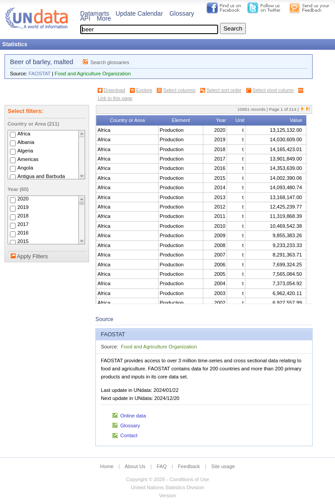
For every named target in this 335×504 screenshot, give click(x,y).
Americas (28, 159)
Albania (25, 142)
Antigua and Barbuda (41, 176)
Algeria (25, 150)
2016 (23, 233)
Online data (133, 415)
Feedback (189, 466)
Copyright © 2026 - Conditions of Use (167, 479)
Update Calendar (139, 13)
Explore (144, 90)
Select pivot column (273, 90)
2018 (23, 216)
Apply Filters (32, 256)
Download (114, 90)
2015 (23, 241)
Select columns (179, 90)
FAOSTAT (40, 73)
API (85, 18)
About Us (135, 466)
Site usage (223, 466)
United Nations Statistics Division (167, 487)
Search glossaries (109, 62)
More (104, 18)
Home (107, 466)
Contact (128, 435)
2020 (23, 199)
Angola (25, 167)
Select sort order (223, 90)
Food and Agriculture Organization (93, 73)
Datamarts (94, 13)
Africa (23, 133)
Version (167, 495)
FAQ (162, 466)
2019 (23, 207)
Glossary (181, 13)
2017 (23, 224)
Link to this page (115, 98)
